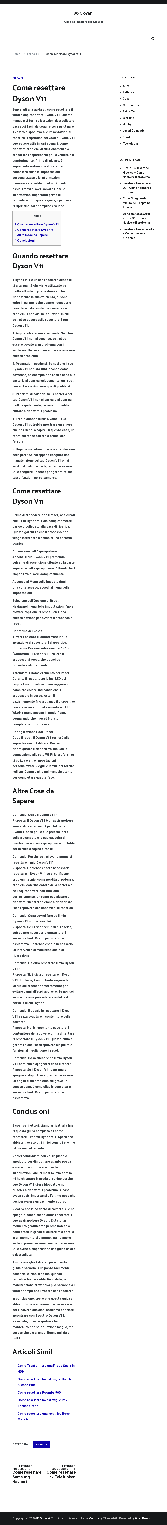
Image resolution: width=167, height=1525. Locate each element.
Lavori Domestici (134, 130)
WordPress (142, 1518)
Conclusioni (25, 240)
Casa (126, 98)
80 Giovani (83, 13)
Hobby (127, 124)
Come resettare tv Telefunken (60, 1472)
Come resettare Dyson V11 (36, 229)
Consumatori (131, 105)
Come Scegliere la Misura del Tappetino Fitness (137, 203)
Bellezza (128, 92)
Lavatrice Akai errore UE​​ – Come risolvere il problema (137, 188)
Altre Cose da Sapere (31, 235)
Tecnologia (130, 143)
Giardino (128, 118)
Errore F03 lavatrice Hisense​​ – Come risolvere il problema (136, 172)
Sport (126, 137)
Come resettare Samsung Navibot (28, 1474)
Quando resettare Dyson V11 (37, 224)
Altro (126, 86)
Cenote (94, 1518)
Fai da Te (17, 78)
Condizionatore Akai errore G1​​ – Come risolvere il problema (136, 218)
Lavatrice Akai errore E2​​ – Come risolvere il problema (138, 234)
